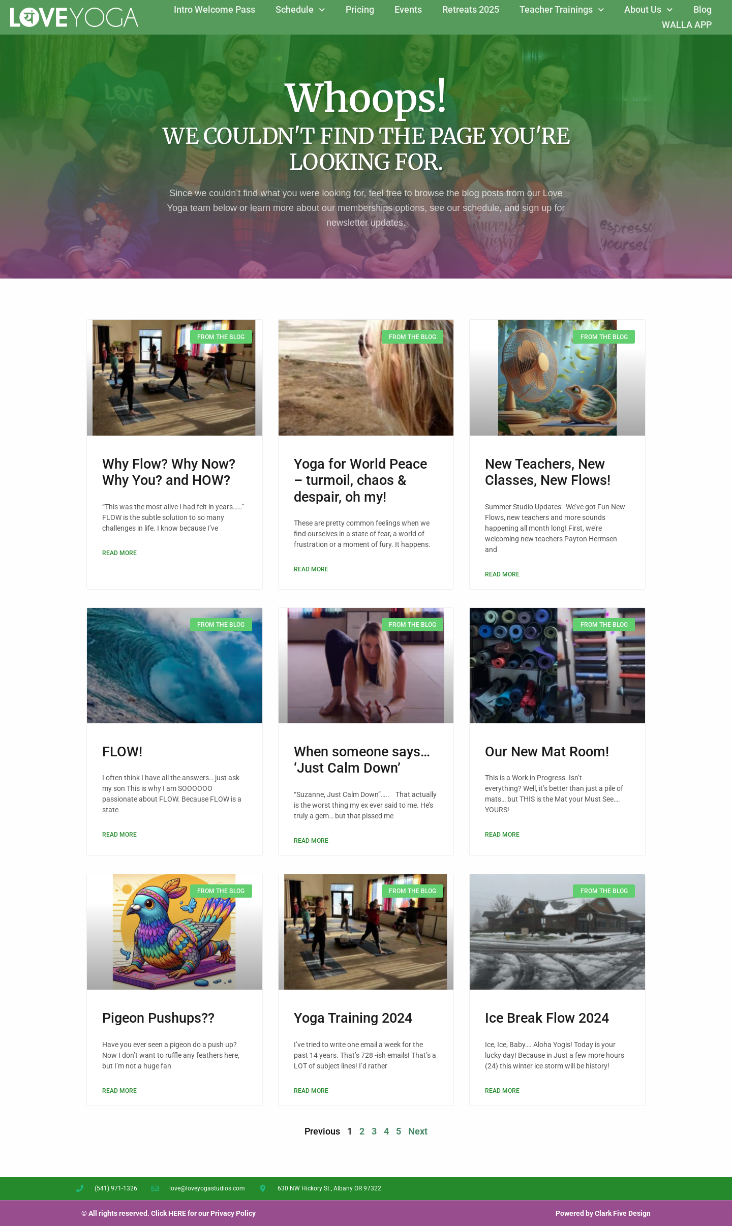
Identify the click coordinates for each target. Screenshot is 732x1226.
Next (418, 1131)
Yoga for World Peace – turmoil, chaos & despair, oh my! (360, 480)
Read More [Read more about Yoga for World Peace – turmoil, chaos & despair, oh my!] (311, 569)
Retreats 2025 (470, 9)
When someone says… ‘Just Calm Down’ (362, 760)
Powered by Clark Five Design (603, 1213)
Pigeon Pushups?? (158, 1018)
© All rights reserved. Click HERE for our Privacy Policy (168, 1213)
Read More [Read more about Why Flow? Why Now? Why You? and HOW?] (119, 553)
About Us (648, 9)
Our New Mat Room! (547, 752)
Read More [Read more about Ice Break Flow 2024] (502, 1090)
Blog (702, 9)
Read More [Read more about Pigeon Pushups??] (119, 1090)
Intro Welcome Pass (214, 9)
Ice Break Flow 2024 (547, 1018)
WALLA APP (687, 24)
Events (408, 9)
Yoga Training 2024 (353, 1018)
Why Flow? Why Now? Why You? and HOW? (168, 472)
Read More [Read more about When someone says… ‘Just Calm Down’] (311, 840)
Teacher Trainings (562, 9)
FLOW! (122, 752)
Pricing (360, 9)
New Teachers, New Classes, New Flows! (548, 472)
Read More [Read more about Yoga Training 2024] (311, 1090)
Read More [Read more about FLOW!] (119, 834)
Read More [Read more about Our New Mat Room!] (502, 834)
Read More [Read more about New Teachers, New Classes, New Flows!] (502, 574)
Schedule (300, 9)
